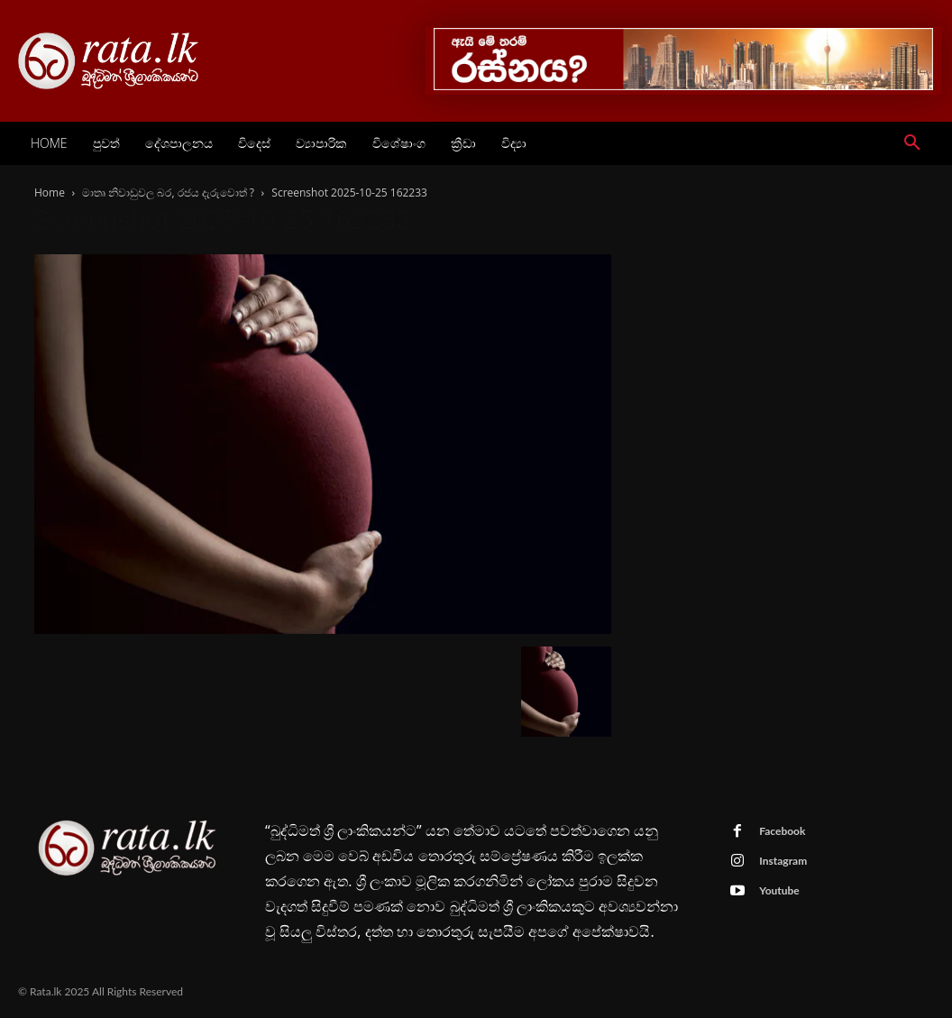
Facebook (782, 831)
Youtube (779, 890)
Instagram (783, 860)
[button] (912, 143)
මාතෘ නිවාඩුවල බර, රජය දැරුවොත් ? (168, 192)
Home (49, 192)
